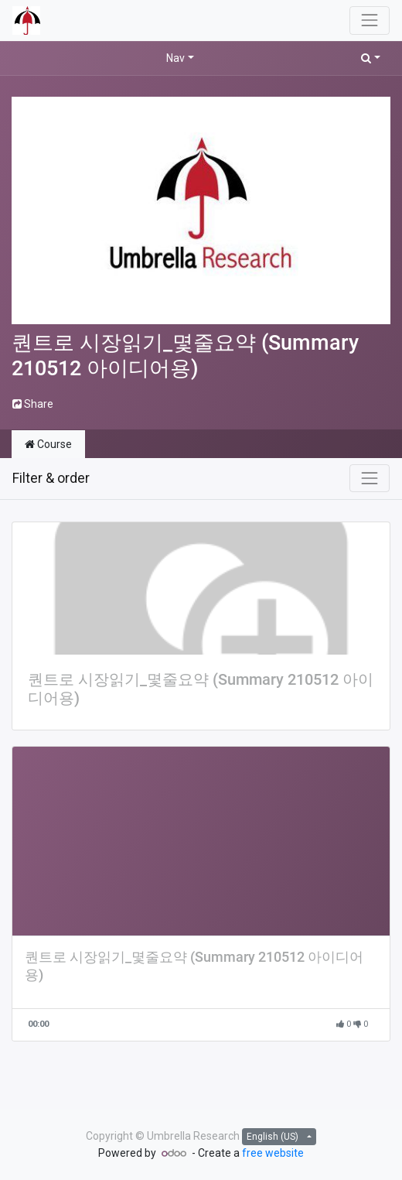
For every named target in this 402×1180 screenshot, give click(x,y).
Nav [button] (175, 58)
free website (273, 1153)
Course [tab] (48, 444)
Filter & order (51, 478)
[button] (370, 58)
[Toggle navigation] (369, 478)
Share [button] (32, 404)
